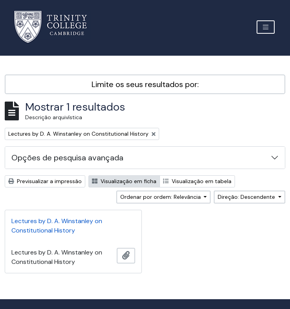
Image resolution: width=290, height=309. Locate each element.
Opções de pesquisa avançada (67, 158)
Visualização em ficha (124, 181)
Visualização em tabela (197, 181)
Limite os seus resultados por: (145, 84)
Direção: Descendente (247, 196)
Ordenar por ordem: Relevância (161, 196)
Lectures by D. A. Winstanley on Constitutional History (56, 225)
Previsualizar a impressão (45, 181)
